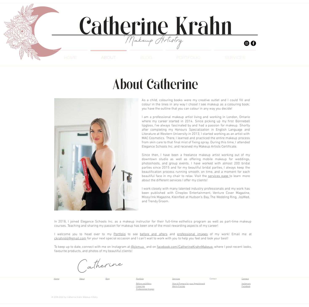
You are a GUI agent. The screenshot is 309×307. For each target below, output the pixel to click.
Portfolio (120, 234)
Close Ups (140, 286)
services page (218, 176)
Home (56, 279)
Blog (108, 279)
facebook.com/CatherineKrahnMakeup (185, 247)
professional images (192, 234)
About (82, 279)
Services (176, 279)
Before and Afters (143, 283)
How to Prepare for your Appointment (188, 283)
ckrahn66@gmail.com (70, 238)
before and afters (153, 234)
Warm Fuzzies (178, 286)
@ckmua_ (138, 247)
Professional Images (145, 289)
